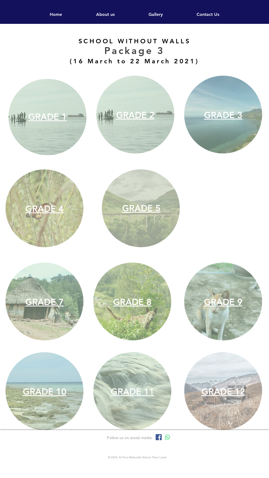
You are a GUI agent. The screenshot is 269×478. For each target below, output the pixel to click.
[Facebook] (159, 437)
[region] (47, 117)
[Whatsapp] (167, 437)
